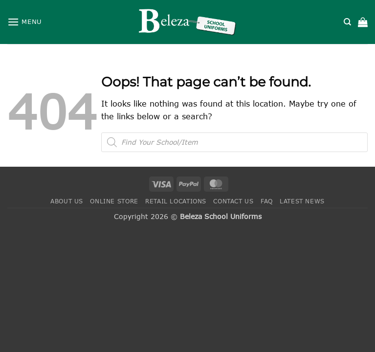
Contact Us (233, 201)
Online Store (114, 201)
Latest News (302, 201)
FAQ (267, 201)
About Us (66, 201)
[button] (24, 22)
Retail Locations (175, 201)
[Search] (347, 22)
